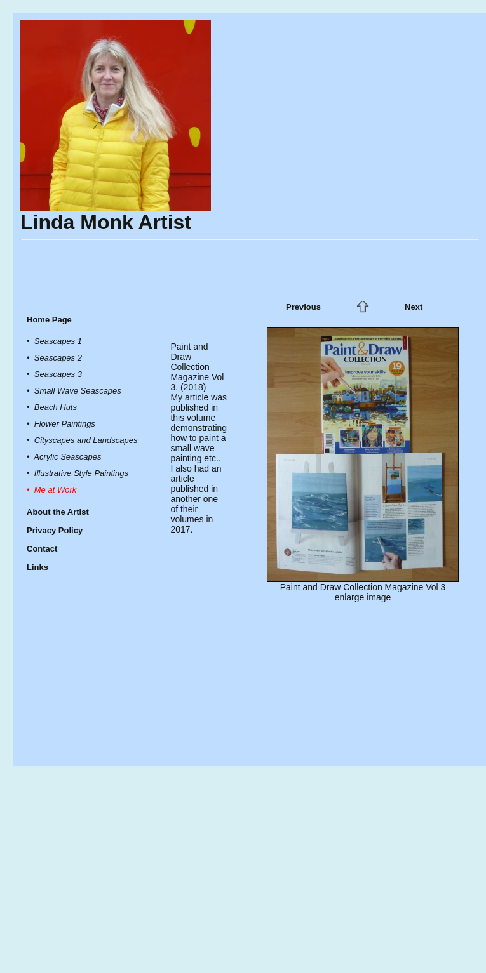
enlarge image (363, 597)
